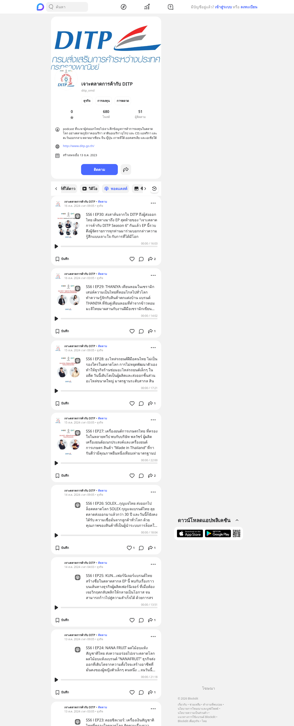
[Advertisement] (208, 615)
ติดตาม (99, 169)
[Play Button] (56, 246)
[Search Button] (51, 6)
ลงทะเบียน (248, 6)
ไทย (204, 721)
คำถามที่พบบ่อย (212, 704)
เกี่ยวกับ (182, 704)
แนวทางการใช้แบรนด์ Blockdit (196, 717)
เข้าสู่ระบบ (223, 6)
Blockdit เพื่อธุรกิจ (188, 721)
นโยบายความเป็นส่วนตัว (193, 713)
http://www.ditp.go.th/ (78, 146)
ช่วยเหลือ (195, 704)
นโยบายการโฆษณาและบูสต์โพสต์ (198, 709)
